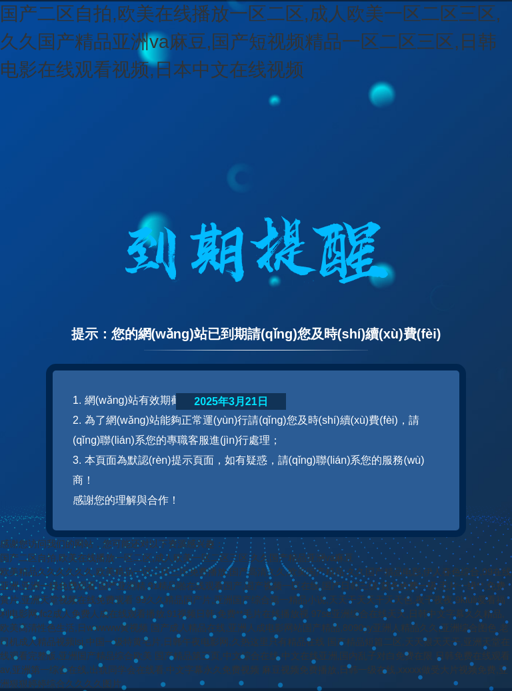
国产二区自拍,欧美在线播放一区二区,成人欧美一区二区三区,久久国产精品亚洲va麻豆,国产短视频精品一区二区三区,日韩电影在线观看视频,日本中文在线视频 (250, 41)
